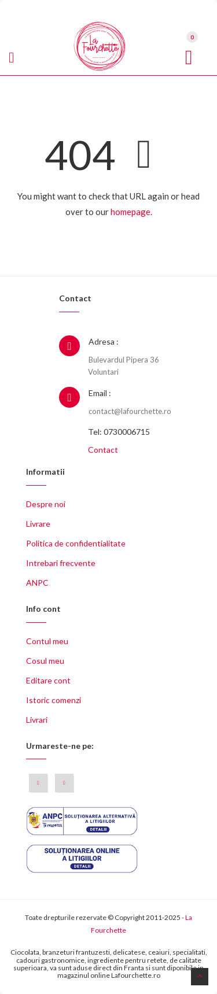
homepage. (131, 211)
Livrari (36, 720)
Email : (100, 393)
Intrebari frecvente (60, 563)
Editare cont (48, 680)
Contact (103, 449)
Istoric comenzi (53, 700)
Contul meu (47, 641)
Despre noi (45, 504)
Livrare (38, 524)
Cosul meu (45, 661)
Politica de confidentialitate (76, 543)
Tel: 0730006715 (119, 432)
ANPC (37, 582)
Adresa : (104, 341)
